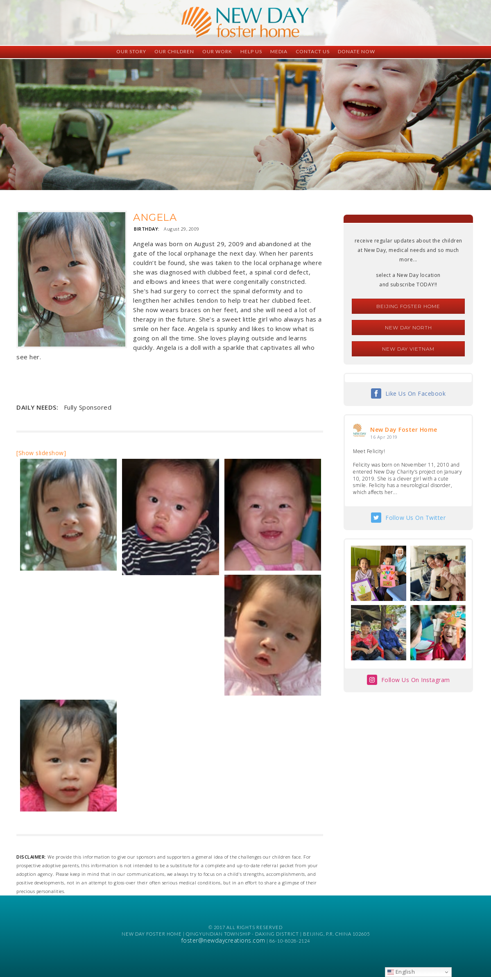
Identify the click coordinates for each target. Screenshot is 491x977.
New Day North (408, 327)
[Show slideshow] (41, 453)
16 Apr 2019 (384, 437)
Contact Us (313, 51)
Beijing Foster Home (408, 306)
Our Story (131, 51)
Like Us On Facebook (415, 393)
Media (278, 51)
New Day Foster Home (403, 429)
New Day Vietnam (408, 349)
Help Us (251, 51)
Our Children (174, 51)
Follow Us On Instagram (415, 680)
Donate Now (356, 51)
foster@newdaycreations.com (223, 940)
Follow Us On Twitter (415, 517)
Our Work (217, 51)
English (401, 971)
